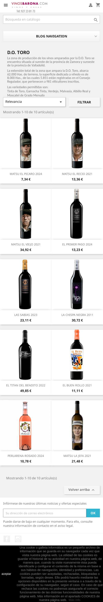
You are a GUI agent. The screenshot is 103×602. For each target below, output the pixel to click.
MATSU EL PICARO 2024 (26, 174)
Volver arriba (82, 490)
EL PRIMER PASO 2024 (77, 244)
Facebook (7, 539)
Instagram (18, 539)
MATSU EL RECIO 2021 (77, 174)
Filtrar (84, 102)
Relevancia (34, 101)
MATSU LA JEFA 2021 (77, 456)
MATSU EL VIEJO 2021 (26, 244)
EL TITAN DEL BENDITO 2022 (25, 385)
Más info (74, 600)
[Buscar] (51, 19)
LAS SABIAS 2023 (25, 315)
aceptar (6, 573)
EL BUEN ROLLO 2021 (77, 385)
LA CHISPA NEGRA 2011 (77, 315)
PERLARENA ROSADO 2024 (26, 456)
